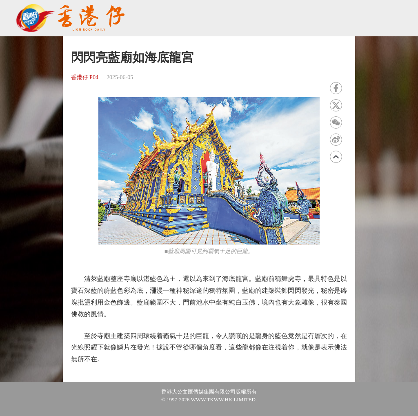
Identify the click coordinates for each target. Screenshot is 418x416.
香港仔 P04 (84, 77)
